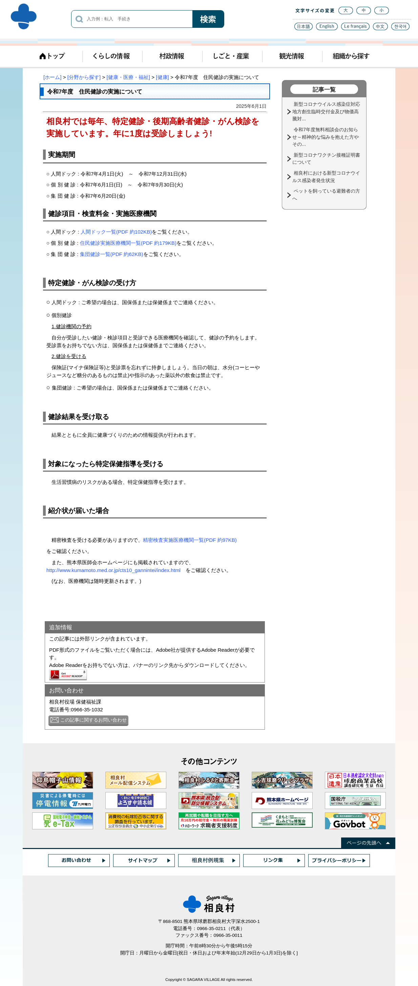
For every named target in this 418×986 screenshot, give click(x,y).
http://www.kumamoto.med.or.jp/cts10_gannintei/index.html (113, 570)
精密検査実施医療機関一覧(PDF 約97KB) (190, 540)
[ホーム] (52, 77)
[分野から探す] (84, 77)
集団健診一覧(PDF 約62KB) (111, 254)
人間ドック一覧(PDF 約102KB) (116, 232)
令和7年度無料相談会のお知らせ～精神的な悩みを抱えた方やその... (325, 137)
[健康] (162, 77)
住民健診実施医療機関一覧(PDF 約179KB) (128, 243)
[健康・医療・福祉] (128, 77)
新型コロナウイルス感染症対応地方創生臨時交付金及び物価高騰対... (326, 111)
